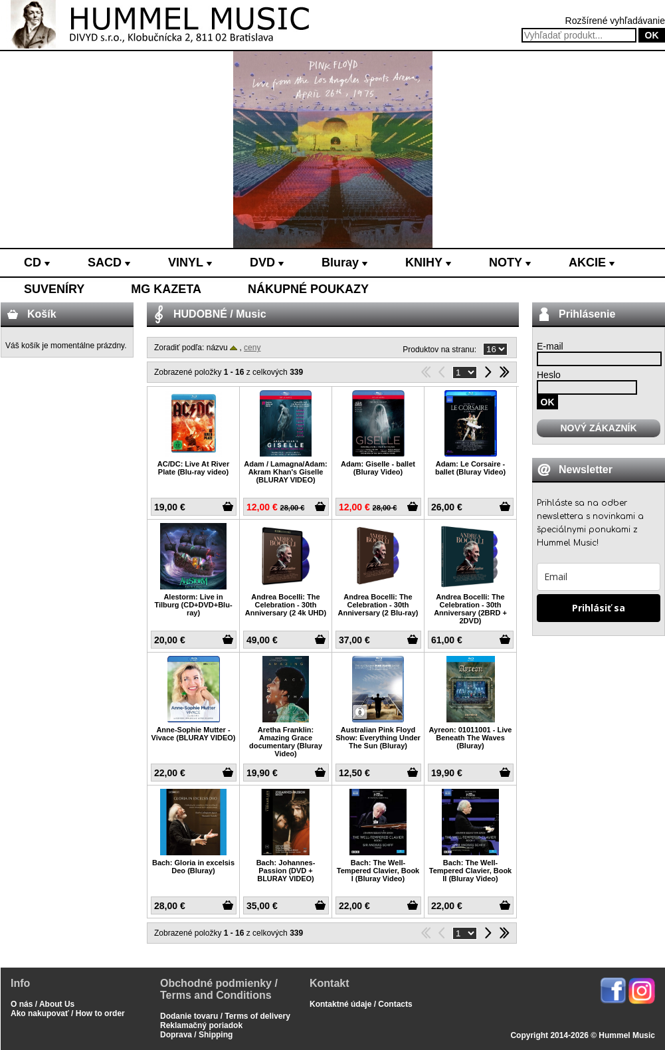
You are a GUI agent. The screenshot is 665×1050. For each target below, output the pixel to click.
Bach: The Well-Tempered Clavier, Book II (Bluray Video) (470, 871)
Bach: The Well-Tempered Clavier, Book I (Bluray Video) (378, 871)
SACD (109, 262)
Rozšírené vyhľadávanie (615, 20)
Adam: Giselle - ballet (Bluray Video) (378, 468)
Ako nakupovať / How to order (68, 1013)
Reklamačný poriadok (201, 1025)
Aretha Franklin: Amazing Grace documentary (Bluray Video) (285, 742)
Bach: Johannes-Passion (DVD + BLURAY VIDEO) (286, 871)
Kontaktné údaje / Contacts (361, 1004)
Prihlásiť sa (598, 607)
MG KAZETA (166, 289)
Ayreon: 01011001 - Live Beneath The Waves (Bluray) (470, 738)
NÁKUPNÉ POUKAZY (308, 289)
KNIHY (428, 262)
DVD (267, 262)
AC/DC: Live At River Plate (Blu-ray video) (193, 468)
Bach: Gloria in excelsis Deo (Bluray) (193, 867)
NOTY (510, 262)
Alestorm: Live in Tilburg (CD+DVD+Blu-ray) (193, 605)
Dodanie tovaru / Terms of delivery (225, 1016)
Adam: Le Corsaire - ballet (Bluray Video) (470, 468)
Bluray (344, 262)
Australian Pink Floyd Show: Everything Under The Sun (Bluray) (378, 738)
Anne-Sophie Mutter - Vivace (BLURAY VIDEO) (193, 734)
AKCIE (592, 262)
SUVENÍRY (54, 289)
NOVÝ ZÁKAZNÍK (598, 428)
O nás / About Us (42, 1004)
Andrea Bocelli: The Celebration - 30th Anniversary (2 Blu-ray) (377, 605)
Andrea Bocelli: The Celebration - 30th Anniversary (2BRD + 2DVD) (470, 609)
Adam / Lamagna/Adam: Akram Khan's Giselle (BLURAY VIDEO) (285, 472)
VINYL (190, 262)
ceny (252, 347)
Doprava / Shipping (196, 1034)
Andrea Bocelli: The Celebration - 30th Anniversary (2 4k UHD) (285, 605)
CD (37, 262)
